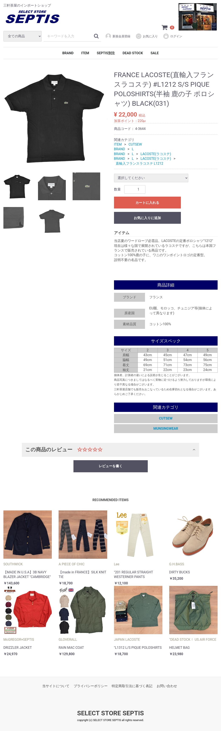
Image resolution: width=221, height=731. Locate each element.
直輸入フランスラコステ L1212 (139, 163)
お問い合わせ (167, 686)
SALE (155, 53)
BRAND (68, 53)
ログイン (172, 36)
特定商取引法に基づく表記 (132, 686)
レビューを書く (110, 466)
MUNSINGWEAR (165, 429)
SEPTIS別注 (106, 53)
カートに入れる (147, 203)
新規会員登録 (117, 36)
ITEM (85, 53)
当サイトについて (55, 686)
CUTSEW (135, 144)
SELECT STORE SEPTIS (110, 713)
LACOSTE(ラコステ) (156, 154)
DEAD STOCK (132, 53)
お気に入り (146, 36)
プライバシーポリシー (91, 686)
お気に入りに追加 (147, 218)
